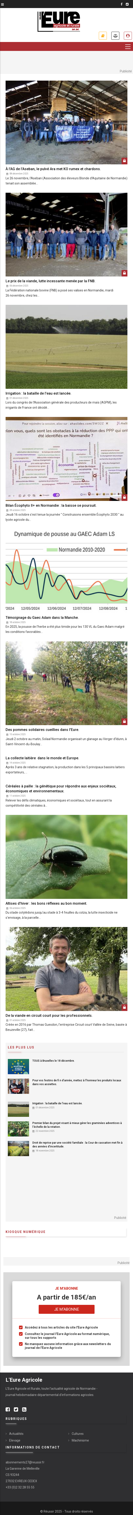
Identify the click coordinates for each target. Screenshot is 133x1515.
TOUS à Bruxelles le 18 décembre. (53, 1060)
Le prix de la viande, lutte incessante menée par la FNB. (50, 281)
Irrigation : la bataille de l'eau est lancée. (38, 393)
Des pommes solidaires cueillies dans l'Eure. (42, 730)
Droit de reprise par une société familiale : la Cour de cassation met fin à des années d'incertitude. (77, 1144)
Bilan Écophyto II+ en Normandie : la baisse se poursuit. (51, 505)
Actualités (16, 1433)
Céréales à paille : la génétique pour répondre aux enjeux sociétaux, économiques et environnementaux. (61, 788)
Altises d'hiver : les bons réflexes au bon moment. (46, 903)
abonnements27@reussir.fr (25, 1462)
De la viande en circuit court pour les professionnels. (49, 1015)
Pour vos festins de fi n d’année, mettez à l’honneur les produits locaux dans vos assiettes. (76, 1082)
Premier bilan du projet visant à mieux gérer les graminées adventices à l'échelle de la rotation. (77, 1125)
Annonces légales (115, 36)
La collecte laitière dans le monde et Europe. (43, 758)
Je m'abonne (103, 36)
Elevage (14, 1440)
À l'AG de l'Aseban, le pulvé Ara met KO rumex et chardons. (53, 169)
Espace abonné (128, 36)
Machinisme (80, 1440)
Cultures (78, 1433)
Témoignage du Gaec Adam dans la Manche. (42, 617)
